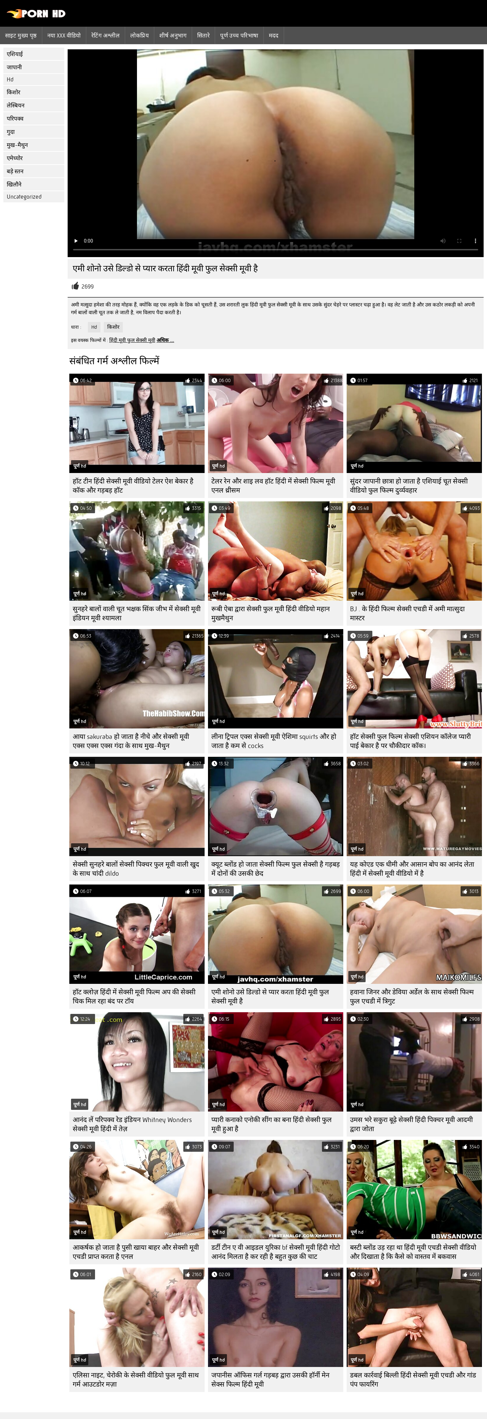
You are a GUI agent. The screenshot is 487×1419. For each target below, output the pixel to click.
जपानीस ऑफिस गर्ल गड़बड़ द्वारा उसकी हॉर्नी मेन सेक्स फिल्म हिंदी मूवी (270, 1379)
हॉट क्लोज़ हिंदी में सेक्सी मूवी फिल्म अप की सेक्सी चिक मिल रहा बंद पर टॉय (134, 996)
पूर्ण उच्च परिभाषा (239, 35)
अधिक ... (165, 340)
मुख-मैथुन (17, 145)
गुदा (11, 132)
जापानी (14, 67)
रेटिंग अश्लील (105, 35)
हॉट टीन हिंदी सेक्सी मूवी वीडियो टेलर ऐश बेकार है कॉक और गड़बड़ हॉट (133, 485)
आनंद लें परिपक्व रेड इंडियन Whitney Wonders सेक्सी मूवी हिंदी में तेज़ (132, 1124)
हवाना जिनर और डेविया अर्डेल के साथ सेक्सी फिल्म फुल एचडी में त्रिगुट (412, 996)
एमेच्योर (15, 158)
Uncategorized (24, 197)
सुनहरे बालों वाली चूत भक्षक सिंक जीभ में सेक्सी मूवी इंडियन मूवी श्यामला (137, 613)
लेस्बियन (15, 105)
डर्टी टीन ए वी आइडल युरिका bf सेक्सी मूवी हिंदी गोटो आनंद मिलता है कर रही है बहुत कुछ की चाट (275, 1252)
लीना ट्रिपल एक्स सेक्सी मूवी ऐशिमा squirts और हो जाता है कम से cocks (273, 741)
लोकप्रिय (139, 35)
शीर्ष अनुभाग (173, 35)
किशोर (13, 92)
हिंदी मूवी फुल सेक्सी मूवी (132, 340)
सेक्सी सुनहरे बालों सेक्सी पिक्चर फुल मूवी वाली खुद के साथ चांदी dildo (136, 869)
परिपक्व (15, 119)
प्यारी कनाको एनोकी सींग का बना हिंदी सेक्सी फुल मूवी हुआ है (271, 1124)
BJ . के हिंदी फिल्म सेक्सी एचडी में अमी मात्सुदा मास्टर (407, 613)
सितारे (203, 35)
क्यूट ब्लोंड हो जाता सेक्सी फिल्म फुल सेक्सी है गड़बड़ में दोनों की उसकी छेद (275, 869)
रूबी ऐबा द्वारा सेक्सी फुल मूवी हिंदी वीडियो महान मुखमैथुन (270, 613)
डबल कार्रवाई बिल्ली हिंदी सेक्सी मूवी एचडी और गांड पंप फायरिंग (413, 1379)
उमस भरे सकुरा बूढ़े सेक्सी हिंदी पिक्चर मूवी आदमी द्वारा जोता (411, 1124)
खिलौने (14, 184)
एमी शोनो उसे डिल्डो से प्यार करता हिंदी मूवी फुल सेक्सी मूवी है (270, 996)
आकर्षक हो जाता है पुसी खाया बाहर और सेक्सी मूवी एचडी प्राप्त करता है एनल (136, 1252)
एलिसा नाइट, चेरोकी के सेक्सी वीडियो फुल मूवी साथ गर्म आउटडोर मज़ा (136, 1379)
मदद (274, 35)
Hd (10, 79)
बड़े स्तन (15, 171)
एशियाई (15, 54)
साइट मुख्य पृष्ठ (21, 35)
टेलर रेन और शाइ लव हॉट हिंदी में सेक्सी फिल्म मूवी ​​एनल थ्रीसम (274, 485)
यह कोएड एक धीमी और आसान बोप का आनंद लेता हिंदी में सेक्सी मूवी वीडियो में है (412, 869)
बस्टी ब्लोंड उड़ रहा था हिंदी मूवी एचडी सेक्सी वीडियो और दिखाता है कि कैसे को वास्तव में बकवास (413, 1252)
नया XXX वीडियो (64, 35)
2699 (88, 286)
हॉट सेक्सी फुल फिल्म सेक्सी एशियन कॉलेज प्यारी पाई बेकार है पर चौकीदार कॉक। (410, 741)
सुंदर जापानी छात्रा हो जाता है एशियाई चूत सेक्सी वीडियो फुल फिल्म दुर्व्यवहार (409, 485)
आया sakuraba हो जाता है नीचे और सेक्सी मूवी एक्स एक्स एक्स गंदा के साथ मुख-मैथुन (131, 741)
